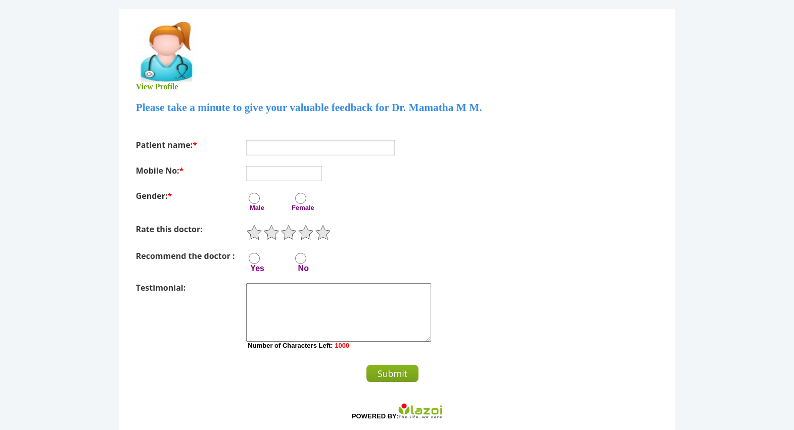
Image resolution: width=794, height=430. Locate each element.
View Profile (157, 86)
